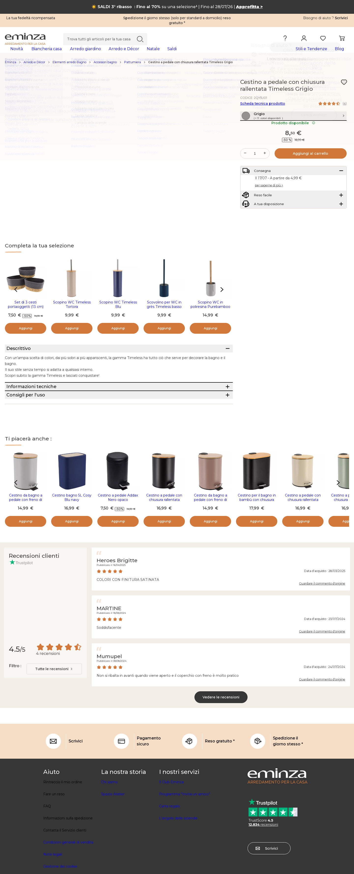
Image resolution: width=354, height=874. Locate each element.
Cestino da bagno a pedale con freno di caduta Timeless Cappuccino (210, 537)
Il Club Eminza (171, 817)
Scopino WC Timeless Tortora (72, 312)
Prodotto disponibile (293, 141)
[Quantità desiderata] (255, 172)
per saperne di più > (269, 208)
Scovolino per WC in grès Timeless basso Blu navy (164, 314)
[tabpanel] (134, 53)
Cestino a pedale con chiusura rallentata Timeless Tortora (303, 535)
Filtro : (15, 701)
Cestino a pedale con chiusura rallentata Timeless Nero (164, 535)
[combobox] (54, 704)
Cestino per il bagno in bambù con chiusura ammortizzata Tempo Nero (257, 537)
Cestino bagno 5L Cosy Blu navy (71, 532)
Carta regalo (169, 841)
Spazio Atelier (112, 829)
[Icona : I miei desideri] (344, 90)
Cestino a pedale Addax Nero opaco (118, 532)
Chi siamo (109, 817)
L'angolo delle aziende (178, 853)
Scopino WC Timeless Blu (118, 312)
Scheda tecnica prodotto (262, 111)
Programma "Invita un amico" (184, 829)
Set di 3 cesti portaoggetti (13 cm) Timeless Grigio (26, 314)
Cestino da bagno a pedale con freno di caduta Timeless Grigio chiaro (25, 537)
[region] (177, 70)
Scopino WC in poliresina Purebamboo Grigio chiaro (210, 314)
